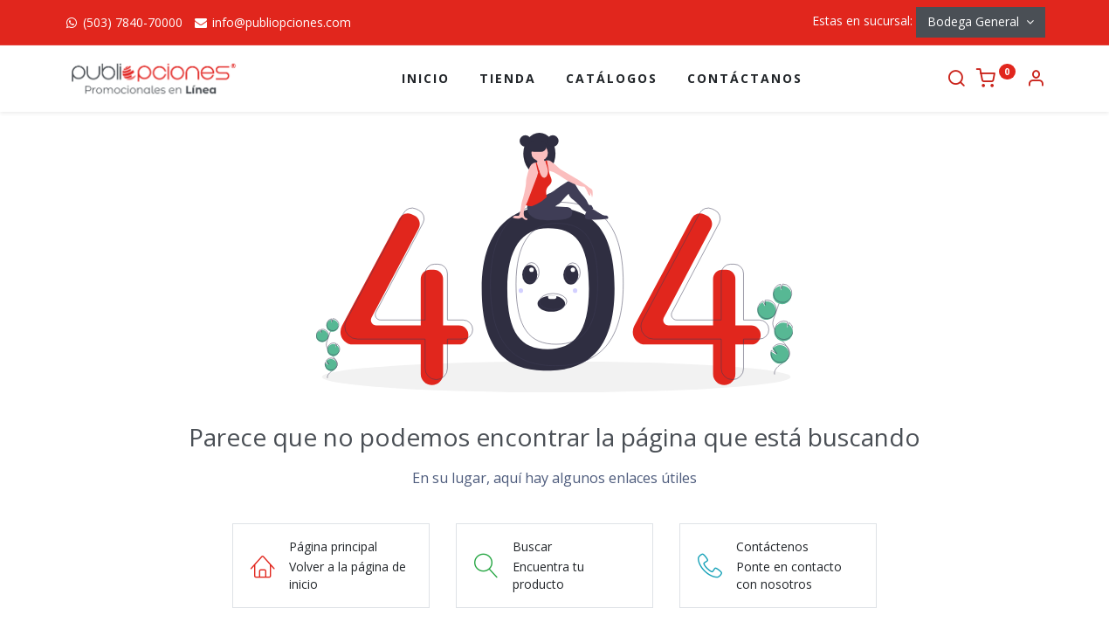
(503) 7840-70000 (123, 22)
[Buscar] (956, 80)
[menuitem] (426, 78)
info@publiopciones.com (272, 22)
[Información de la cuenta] (1035, 80)
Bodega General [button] (975, 21)
